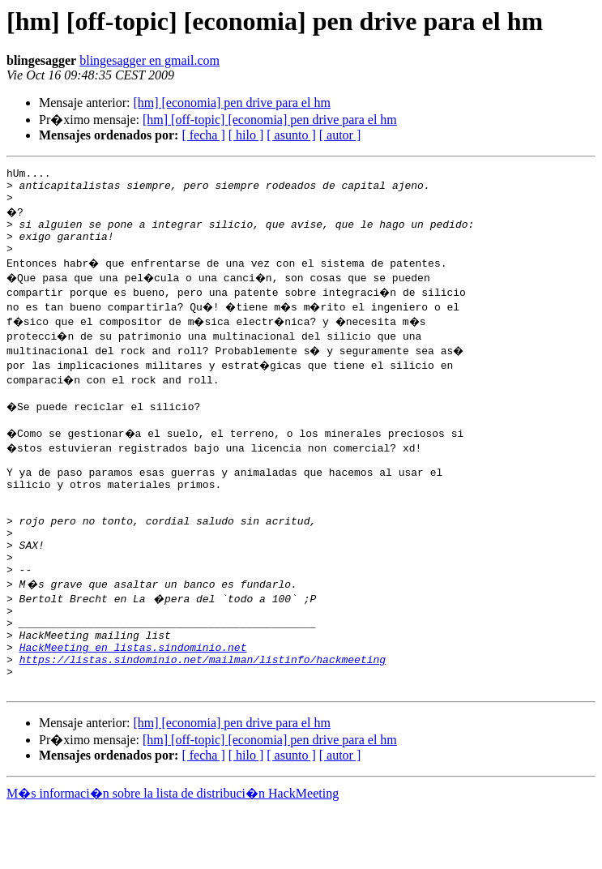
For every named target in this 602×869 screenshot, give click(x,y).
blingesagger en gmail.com (149, 60)
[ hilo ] (246, 135)
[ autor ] (340, 135)
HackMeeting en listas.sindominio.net (133, 700)
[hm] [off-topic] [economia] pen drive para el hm (270, 119)
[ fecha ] (202, 135)
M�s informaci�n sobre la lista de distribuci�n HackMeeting (172, 854)
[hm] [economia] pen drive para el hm (231, 102)
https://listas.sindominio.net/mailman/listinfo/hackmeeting (202, 715)
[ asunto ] (291, 135)
